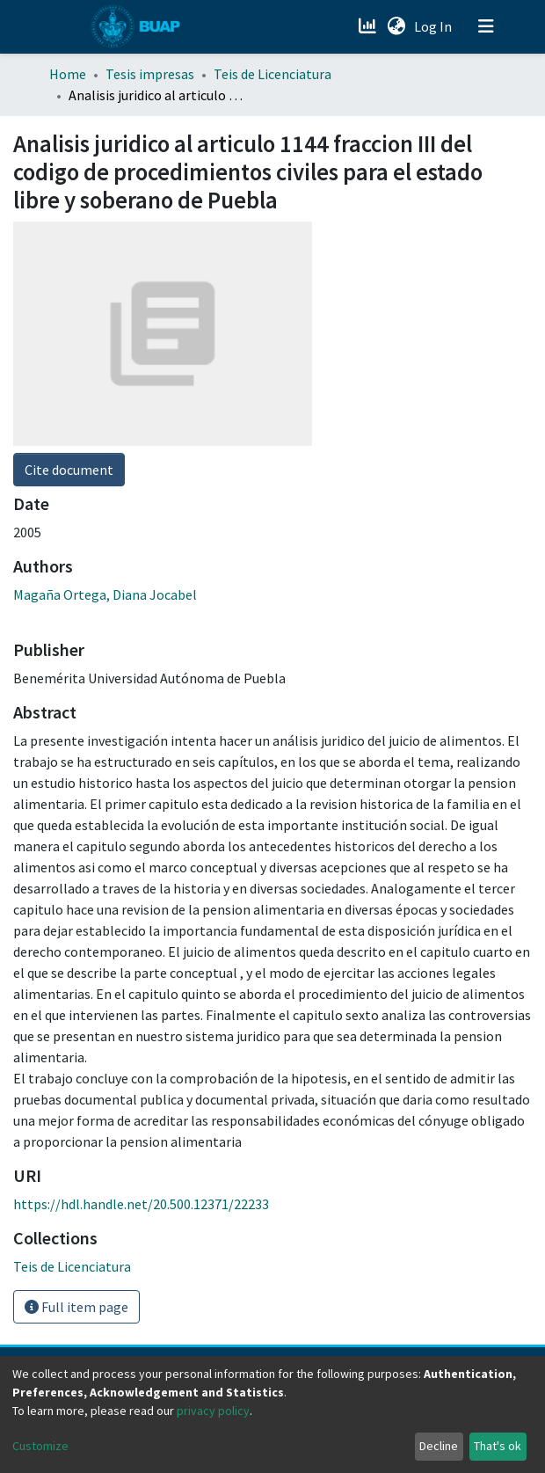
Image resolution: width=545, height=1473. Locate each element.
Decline (438, 1446)
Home (67, 74)
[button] (396, 26)
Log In (434, 26)
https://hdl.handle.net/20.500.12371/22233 (141, 1204)
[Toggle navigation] (486, 26)
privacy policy (213, 1410)
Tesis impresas (149, 74)
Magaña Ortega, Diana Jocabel (105, 594)
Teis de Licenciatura (272, 74)
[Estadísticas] (369, 26)
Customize (40, 1446)
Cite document (69, 469)
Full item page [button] (76, 1307)
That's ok (497, 1446)
